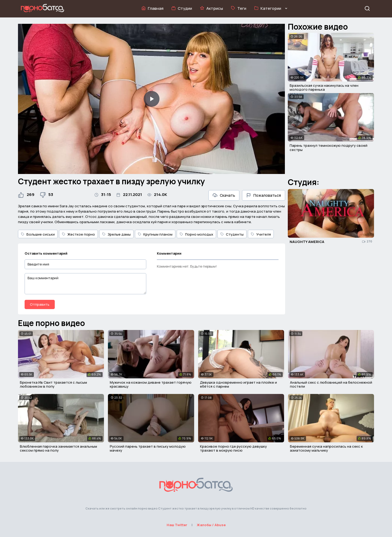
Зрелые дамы (116, 234)
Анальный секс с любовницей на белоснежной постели (331, 384)
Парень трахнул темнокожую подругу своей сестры (328, 147)
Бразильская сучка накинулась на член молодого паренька (324, 87)
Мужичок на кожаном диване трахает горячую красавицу (151, 384)
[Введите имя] (85, 264)
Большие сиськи (38, 234)
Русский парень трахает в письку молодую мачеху (148, 448)
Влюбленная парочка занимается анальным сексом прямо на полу (58, 448)
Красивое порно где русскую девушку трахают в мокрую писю (233, 448)
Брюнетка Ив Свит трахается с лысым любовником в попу (53, 384)
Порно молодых (196, 234)
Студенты (232, 234)
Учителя (261, 234)
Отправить (39, 304)
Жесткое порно (78, 234)
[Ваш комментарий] (85, 283)
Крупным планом (155, 234)
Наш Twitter (177, 524)
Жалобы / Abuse (211, 524)
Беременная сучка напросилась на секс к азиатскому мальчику (326, 448)
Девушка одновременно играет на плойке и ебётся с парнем (238, 384)
